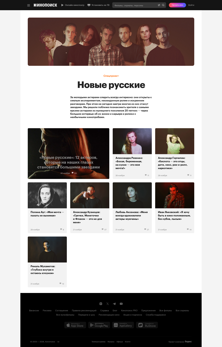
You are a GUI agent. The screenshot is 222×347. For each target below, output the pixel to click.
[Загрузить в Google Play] (99, 325)
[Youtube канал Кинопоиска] (121, 303)
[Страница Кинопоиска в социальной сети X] (107, 303)
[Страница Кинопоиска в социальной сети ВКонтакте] (101, 303)
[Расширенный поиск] (159, 5)
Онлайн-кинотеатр (72, 5)
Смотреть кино (177, 5)
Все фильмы (165, 310)
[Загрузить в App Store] (75, 325)
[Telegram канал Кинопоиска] (114, 303)
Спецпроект (111, 75)
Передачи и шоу (86, 314)
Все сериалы (182, 310)
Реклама (47, 310)
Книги (127, 341)
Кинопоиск (50, 341)
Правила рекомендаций (84, 310)
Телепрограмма (98, 341)
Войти (191, 5)
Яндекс (188, 341)
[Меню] (28, 5)
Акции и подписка (132, 314)
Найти (163, 5)
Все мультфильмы (65, 314)
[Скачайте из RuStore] (147, 325)
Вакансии (34, 310)
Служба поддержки (156, 314)
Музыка (111, 341)
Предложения (148, 310)
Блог (115, 310)
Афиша (120, 341)
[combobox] (134, 5)
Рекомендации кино (109, 314)
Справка (104, 310)
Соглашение (61, 310)
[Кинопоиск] (45, 5)
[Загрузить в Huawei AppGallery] (123, 325)
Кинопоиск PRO (129, 310)
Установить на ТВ (98, 5)
